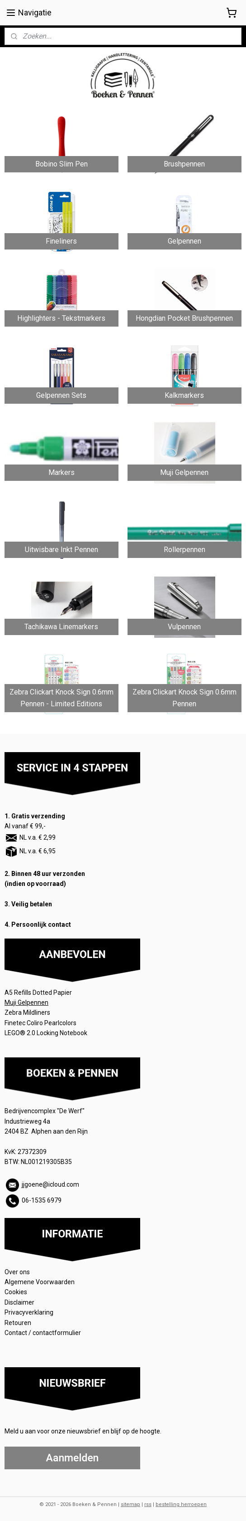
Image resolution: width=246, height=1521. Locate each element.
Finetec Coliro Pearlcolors (40, 1023)
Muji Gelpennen (26, 1002)
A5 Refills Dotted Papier (38, 992)
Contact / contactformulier (43, 1332)
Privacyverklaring (29, 1312)
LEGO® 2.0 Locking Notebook (46, 1033)
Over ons (17, 1272)
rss (147, 1504)
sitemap (130, 1504)
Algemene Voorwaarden (40, 1282)
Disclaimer (19, 1302)
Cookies (16, 1292)
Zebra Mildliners (28, 1012)
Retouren (19, 1322)
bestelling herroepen (181, 1504)
